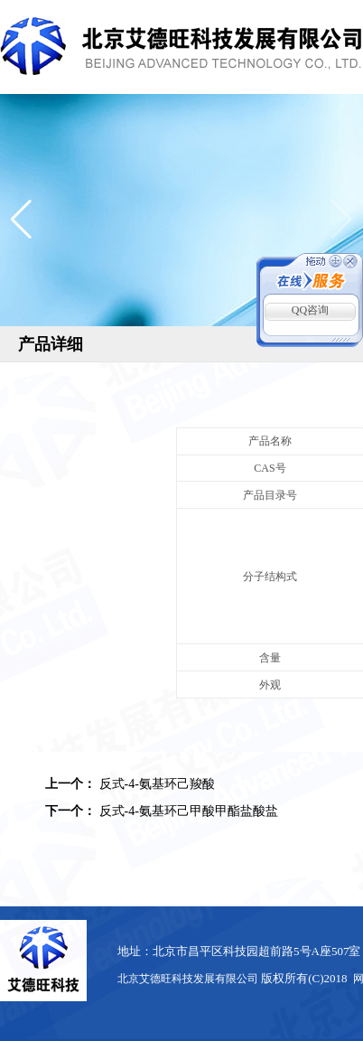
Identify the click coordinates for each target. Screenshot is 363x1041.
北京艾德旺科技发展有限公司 (187, 978)
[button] (21, 219)
